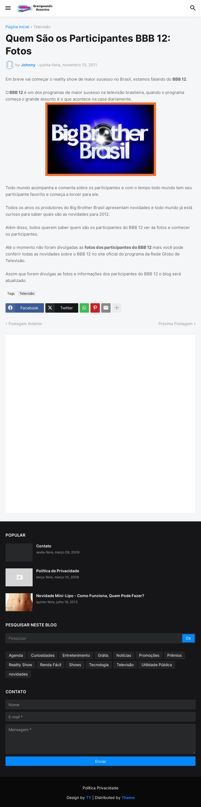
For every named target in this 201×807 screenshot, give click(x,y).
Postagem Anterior (25, 323)
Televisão (41, 27)
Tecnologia (99, 664)
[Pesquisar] (94, 638)
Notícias (123, 655)
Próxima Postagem (175, 323)
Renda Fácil (50, 664)
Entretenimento (76, 655)
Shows (75, 664)
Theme (128, 797)
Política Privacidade (100, 787)
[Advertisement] (52, 423)
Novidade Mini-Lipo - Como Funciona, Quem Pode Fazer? (90, 595)
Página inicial (17, 27)
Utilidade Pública (157, 664)
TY (88, 797)
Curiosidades (42, 655)
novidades (18, 674)
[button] (7, 8)
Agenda (16, 655)
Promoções (149, 655)
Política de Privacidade (57, 570)
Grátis (103, 655)
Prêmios (174, 655)
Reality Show (20, 664)
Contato (43, 546)
